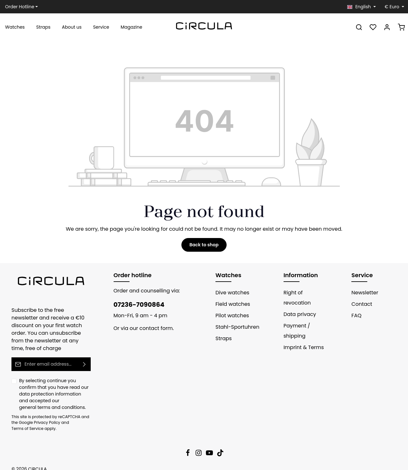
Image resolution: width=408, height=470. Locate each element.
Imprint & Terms (301, 327)
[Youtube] (210, 447)
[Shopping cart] (401, 27)
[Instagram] (199, 447)
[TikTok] (220, 447)
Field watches (231, 304)
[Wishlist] (373, 27)
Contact (360, 304)
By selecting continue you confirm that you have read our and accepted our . (52, 386)
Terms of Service (72, 415)
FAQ (356, 315)
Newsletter (363, 292)
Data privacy (298, 304)
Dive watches (230, 292)
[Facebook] (188, 447)
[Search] (359, 27)
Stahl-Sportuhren (234, 327)
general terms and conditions (47, 399)
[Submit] (84, 356)
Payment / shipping (305, 315)
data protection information (45, 386)
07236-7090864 (136, 304)
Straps (222, 338)
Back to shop (204, 244)
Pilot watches (230, 315)
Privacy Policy (37, 415)
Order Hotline (18, 6)
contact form (151, 328)
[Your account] (387, 27)
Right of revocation (305, 292)
